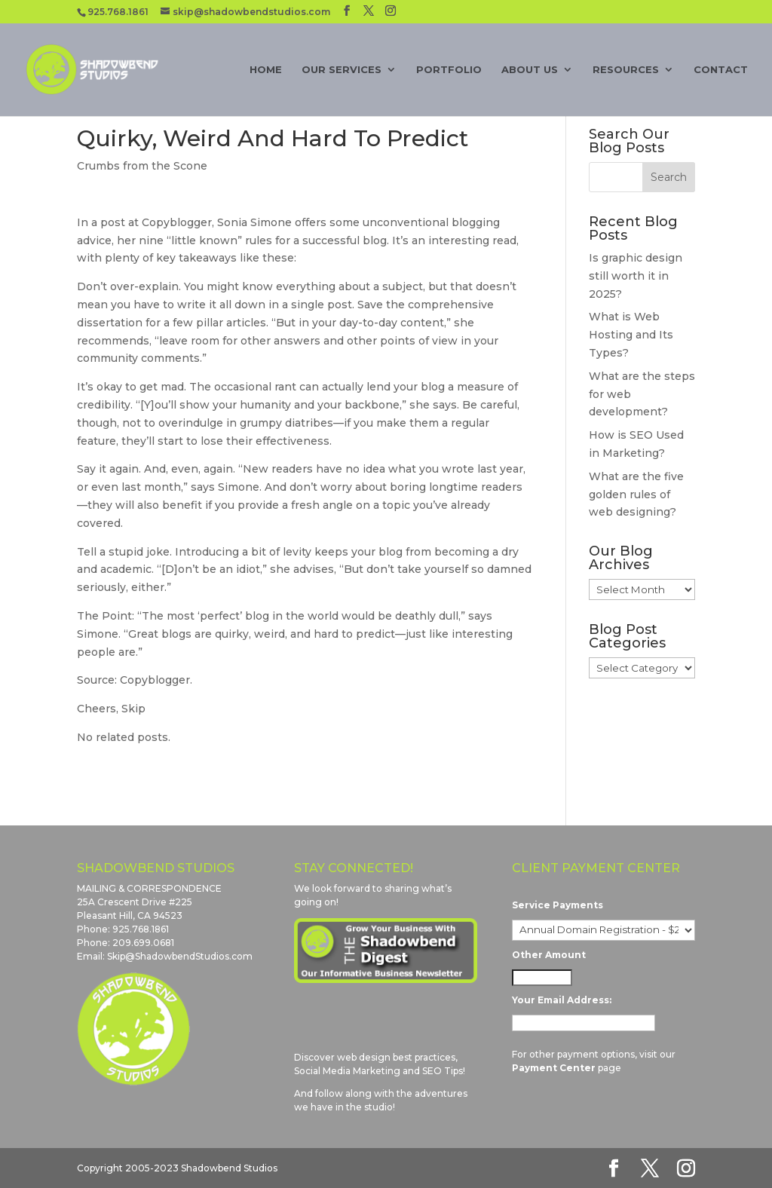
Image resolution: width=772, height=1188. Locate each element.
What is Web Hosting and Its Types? (631, 335)
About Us (529, 69)
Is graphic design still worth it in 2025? (635, 276)
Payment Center (554, 1067)
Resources (626, 69)
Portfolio (449, 69)
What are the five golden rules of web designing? (636, 494)
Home (266, 69)
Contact (721, 69)
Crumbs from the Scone (142, 166)
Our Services (341, 69)
